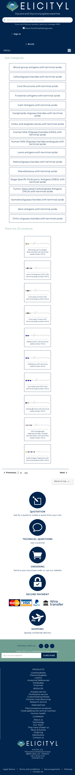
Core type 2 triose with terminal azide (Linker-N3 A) (37, 298)
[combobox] (37, 20)
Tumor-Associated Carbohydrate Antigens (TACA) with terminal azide (37, 190)
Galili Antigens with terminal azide (37, 105)
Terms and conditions (29, 769)
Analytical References (38, 680)
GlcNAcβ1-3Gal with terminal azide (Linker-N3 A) (37, 410)
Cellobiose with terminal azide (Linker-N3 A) (37, 365)
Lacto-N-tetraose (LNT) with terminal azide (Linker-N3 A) (37, 275)
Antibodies (38, 683)
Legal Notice (9, 769)
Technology (38, 722)
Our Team (38, 725)
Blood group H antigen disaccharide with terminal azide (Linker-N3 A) (37, 252)
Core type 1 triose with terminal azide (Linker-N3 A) (37, 320)
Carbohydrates (38, 672)
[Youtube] (52, 646)
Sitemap (68, 769)
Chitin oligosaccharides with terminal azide (37, 218)
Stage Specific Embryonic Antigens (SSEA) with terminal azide (37, 180)
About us (38, 719)
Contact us (38, 737)
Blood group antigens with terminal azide (37, 67)
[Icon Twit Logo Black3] (46, 646)
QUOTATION (37, 511)
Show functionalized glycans (37, 28)
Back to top (62, 481)
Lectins (38, 677)
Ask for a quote (21, 515)
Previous (9, 472)
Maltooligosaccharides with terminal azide (37, 161)
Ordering (38, 732)
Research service (38, 702)
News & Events (38, 730)
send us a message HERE (50, 24)
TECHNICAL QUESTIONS (37, 539)
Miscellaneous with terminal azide (37, 171)
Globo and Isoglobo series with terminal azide (37, 124)
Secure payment (52, 769)
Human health (38, 713)
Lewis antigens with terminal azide (38, 152)
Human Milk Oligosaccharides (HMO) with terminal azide (37, 133)
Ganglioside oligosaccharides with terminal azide (37, 114)
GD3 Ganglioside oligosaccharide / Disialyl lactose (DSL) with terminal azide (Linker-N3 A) (37, 434)
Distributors (38, 735)
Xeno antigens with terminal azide (37, 209)
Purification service (38, 694)
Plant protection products (38, 708)
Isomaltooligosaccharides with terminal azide (37, 199)
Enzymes (38, 685)
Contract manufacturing (38, 699)
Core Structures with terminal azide (37, 86)
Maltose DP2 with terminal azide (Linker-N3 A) (37, 343)
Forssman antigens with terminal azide (37, 95)
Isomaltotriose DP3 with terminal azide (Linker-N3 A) (37, 387)
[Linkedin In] (41, 646)
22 (26, 473)
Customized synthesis (38, 696)
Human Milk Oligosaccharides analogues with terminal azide (37, 142)
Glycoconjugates (38, 675)
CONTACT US (37, 758)
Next (64, 472)
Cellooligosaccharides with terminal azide (37, 76)
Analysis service (38, 691)
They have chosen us (38, 727)
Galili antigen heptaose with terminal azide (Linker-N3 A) (37, 459)
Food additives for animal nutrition (38, 710)
